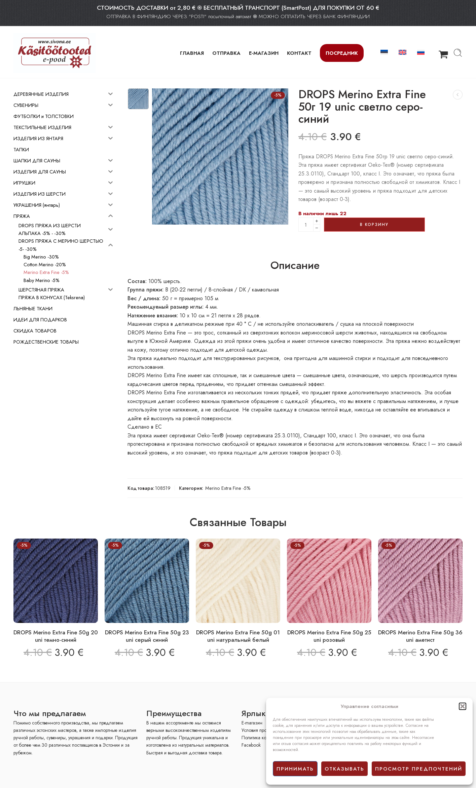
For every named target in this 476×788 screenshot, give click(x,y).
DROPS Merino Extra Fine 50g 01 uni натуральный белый (238, 636)
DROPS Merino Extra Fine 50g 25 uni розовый (329, 636)
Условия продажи (260, 730)
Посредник (342, 52)
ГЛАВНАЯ (192, 52)
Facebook (251, 745)
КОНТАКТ (299, 52)
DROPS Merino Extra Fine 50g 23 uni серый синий (147, 636)
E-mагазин (252, 722)
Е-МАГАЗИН (264, 52)
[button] (462, 706)
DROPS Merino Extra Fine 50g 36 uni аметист (420, 636)
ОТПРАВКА (226, 52)
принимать (295, 769)
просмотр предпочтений (418, 769)
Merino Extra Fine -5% (228, 487)
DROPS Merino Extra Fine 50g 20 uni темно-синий (55, 636)
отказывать (344, 769)
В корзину (374, 225)
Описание (295, 265)
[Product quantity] (306, 225)
